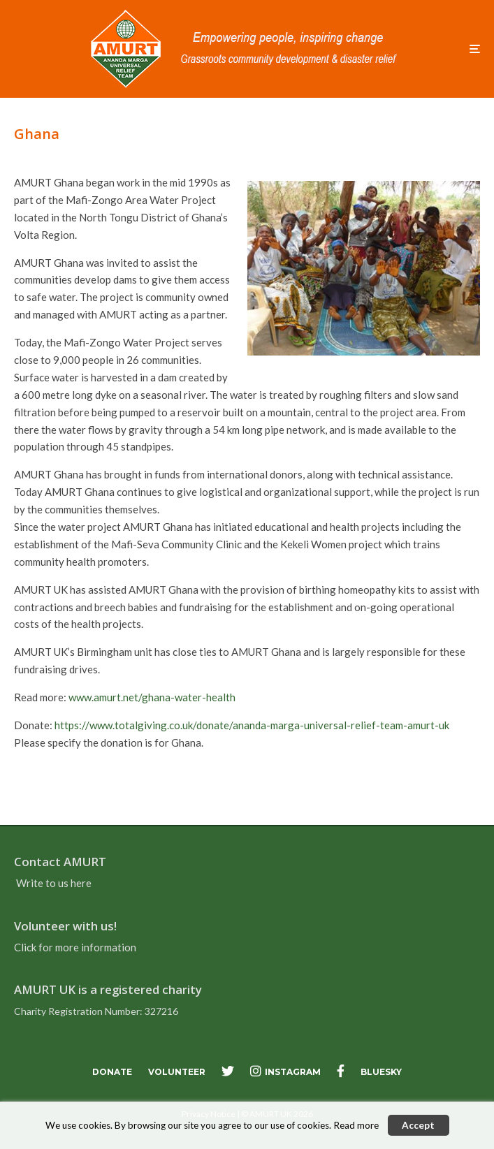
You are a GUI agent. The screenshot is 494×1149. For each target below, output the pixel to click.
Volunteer (176, 1072)
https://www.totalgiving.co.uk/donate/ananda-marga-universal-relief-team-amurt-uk (252, 725)
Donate (112, 1072)
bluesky (381, 1072)
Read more (356, 1125)
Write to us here (54, 883)
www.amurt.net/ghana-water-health (151, 697)
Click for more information (75, 947)
